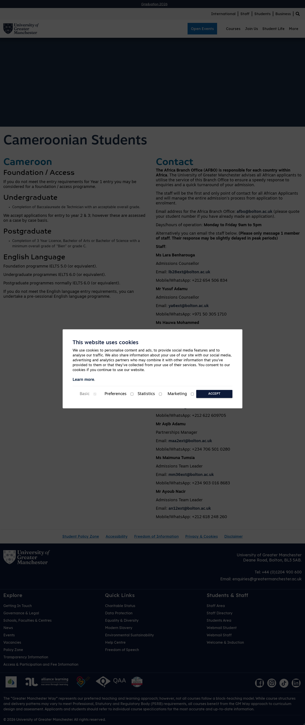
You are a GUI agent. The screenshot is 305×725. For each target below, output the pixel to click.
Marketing (177, 394)
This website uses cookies (106, 343)
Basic (84, 394)
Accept (214, 393)
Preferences (116, 394)
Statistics (146, 394)
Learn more (83, 380)
